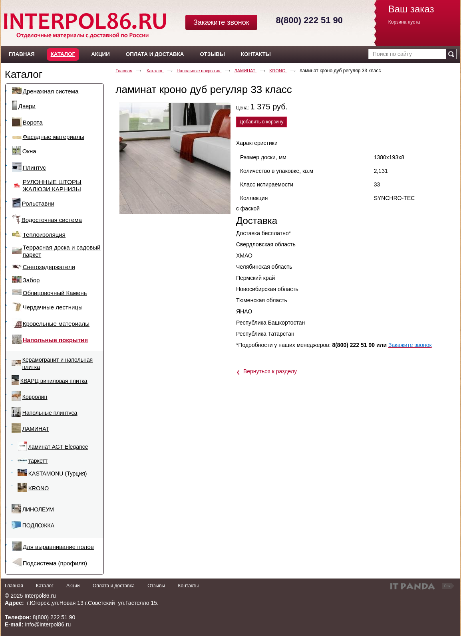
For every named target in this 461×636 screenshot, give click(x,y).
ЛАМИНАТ (245, 70)
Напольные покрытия (199, 70)
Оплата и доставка (114, 585)
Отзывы (156, 585)
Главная (123, 70)
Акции (73, 585)
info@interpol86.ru (48, 624)
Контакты (188, 585)
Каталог (63, 54)
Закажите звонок (221, 22)
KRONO (277, 70)
